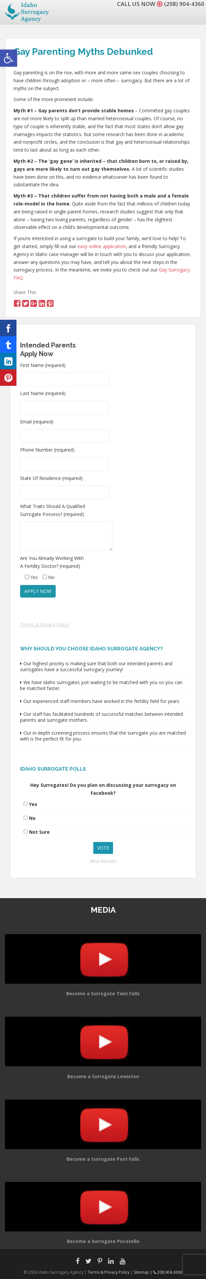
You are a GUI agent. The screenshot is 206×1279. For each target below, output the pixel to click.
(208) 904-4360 (184, 4)
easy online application (101, 246)
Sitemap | (143, 1272)
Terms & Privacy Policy (44, 624)
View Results (103, 861)
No (32, 818)
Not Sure (39, 832)
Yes (33, 804)
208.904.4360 (167, 1272)
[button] (8, 58)
